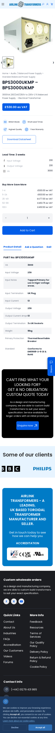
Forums (8, 662)
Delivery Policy (39, 652)
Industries (9, 633)
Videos (7, 656)
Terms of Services (36, 635)
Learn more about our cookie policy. (19, 721)
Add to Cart (27, 230)
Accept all (40, 727)
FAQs (6, 639)
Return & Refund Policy (40, 659)
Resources (36, 627)
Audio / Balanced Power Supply (26, 73)
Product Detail (12, 246)
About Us (9, 627)
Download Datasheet (19, 139)
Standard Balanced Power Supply (18, 76)
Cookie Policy (38, 667)
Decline (14, 727)
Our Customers (13, 650)
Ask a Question (34, 247)
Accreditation (12, 645)
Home (5, 73)
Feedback (36, 621)
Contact (8, 621)
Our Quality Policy (37, 644)
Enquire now (28, 425)
